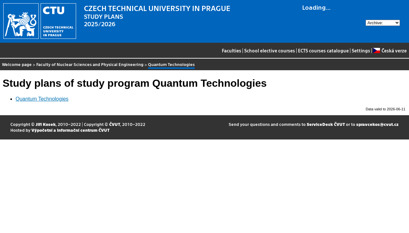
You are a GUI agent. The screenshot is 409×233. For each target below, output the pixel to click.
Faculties (231, 50)
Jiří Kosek (46, 124)
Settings (361, 50)
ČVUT (114, 124)
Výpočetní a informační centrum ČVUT (70, 130)
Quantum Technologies (42, 99)
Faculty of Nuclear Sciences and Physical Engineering (89, 64)
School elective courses (269, 50)
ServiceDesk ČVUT (326, 124)
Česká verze (389, 50)
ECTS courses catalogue (323, 50)
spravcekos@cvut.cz (377, 124)
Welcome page (17, 64)
